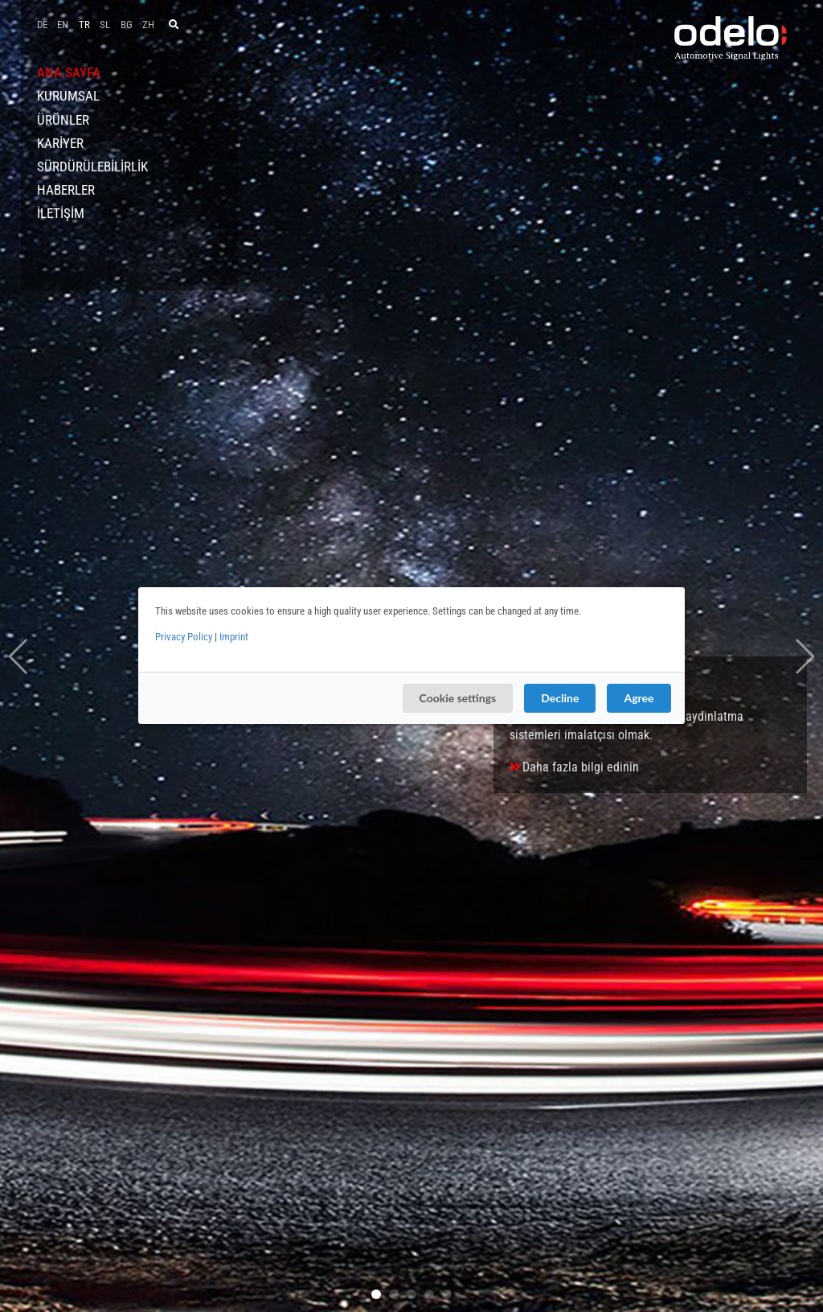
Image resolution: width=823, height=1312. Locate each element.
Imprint (233, 637)
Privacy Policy (183, 637)
